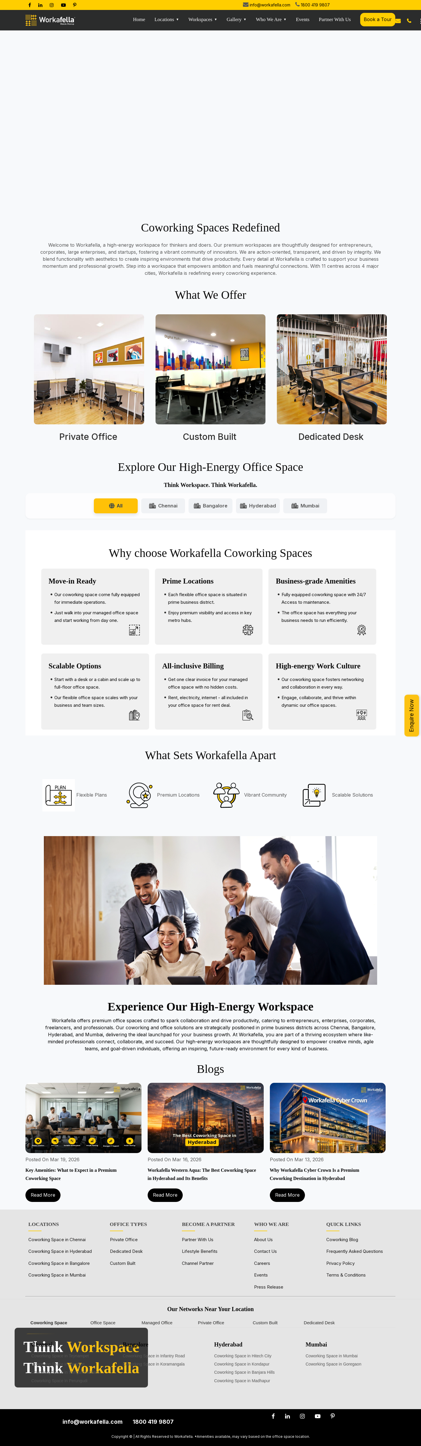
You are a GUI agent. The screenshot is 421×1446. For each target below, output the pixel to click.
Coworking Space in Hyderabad (60, 1251)
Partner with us (335, 19)
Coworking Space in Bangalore (59, 1263)
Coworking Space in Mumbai (57, 1275)
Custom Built (122, 1263)
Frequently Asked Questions (354, 1251)
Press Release (268, 1287)
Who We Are (269, 19)
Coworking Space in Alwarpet (57, 1364)
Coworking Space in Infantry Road (154, 1356)
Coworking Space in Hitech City (243, 1356)
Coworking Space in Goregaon (333, 1364)
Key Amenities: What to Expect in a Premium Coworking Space (71, 1174)
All (115, 506)
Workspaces (201, 19)
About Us (263, 1239)
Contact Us (265, 1251)
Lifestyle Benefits (200, 1251)
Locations (164, 19)
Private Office (124, 1239)
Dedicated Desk (126, 1251)
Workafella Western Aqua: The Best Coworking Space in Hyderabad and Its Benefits (202, 1174)
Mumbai (305, 506)
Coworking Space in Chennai (57, 1239)
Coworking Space (48, 1322)
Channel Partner (198, 1263)
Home (139, 19)
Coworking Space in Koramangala (154, 1364)
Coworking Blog (342, 1239)
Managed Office (157, 1322)
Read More (43, 1195)
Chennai (163, 506)
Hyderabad (258, 506)
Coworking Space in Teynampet (60, 1356)
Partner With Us (197, 1239)
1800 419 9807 (315, 4)
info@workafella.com (270, 4)
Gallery (234, 19)
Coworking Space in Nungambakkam (65, 1372)
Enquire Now (411, 715)
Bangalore (210, 506)
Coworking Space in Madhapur (242, 1380)
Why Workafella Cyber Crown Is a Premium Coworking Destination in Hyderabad (314, 1174)
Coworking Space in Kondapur (242, 1364)
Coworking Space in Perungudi (59, 1380)
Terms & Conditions (346, 1275)
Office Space (102, 1322)
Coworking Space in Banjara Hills (244, 1372)
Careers (262, 1263)
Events (302, 19)
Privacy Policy (340, 1263)
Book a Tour (378, 19)
